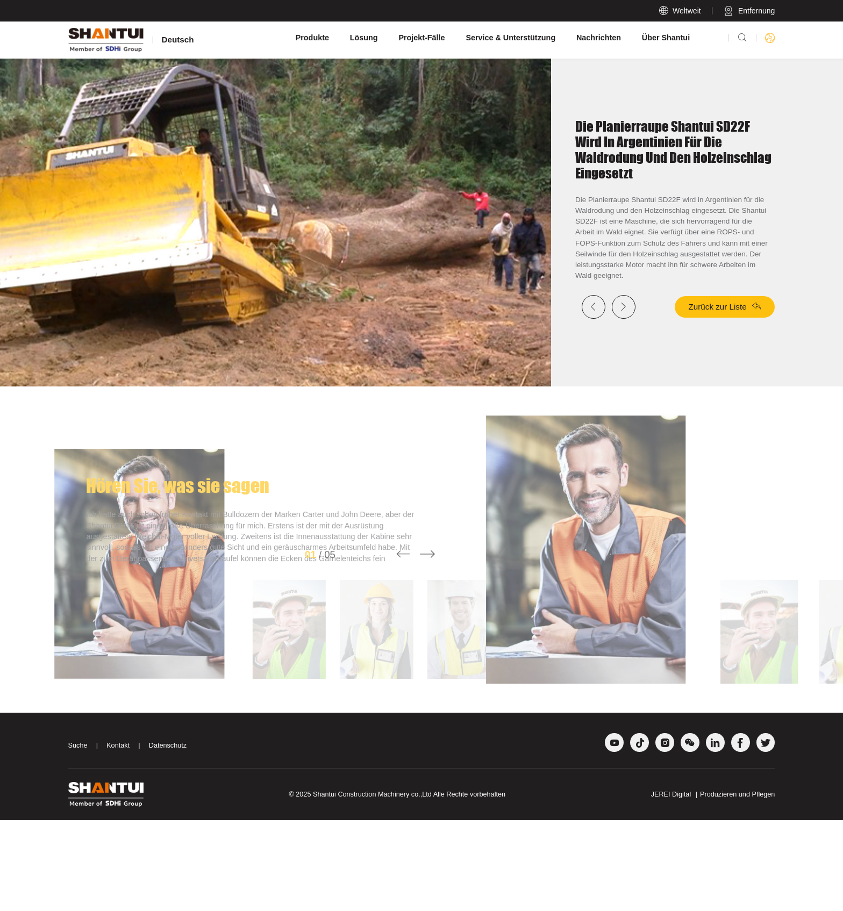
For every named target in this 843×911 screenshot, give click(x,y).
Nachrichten (598, 37)
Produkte (312, 37)
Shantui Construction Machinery (361, 884)
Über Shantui (666, 37)
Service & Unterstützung (510, 37)
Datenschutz (168, 836)
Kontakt (118, 836)
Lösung (364, 37)
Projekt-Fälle (421, 37)
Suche (78, 836)
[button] (403, 663)
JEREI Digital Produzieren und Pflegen (713, 884)
